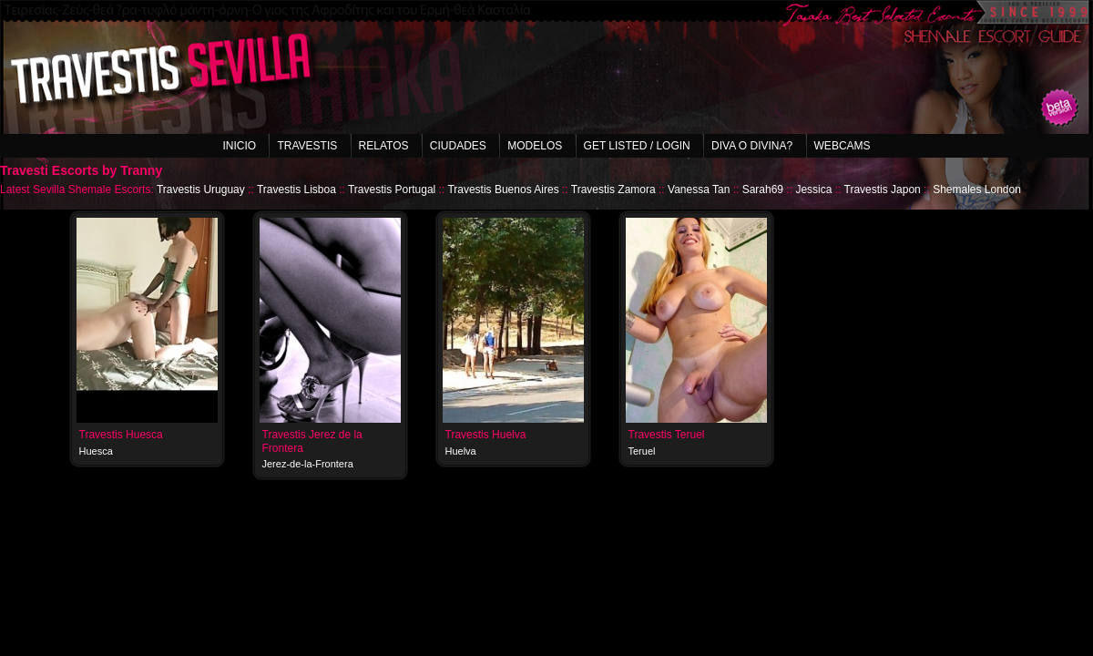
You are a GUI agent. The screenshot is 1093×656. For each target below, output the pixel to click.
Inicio (239, 145)
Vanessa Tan (699, 189)
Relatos (384, 145)
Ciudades (458, 145)
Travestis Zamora (613, 189)
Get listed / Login (637, 145)
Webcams (842, 145)
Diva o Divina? (751, 145)
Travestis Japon (882, 189)
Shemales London (977, 189)
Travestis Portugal (391, 189)
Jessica (813, 189)
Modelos (534, 145)
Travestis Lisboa (296, 189)
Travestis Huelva (485, 434)
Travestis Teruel (666, 434)
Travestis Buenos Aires (502, 189)
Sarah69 (762, 189)
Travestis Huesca (121, 434)
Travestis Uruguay (201, 189)
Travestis (307, 145)
